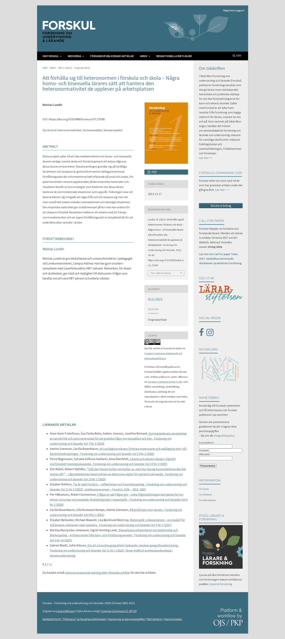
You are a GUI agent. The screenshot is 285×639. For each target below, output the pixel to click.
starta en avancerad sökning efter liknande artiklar (97, 573)
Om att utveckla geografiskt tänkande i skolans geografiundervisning (132, 545)
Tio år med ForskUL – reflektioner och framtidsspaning (109, 484)
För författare (205, 494)
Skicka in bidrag (220, 206)
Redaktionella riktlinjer (174, 56)
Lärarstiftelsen (65, 611)
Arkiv (144, 56)
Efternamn (204, 454)
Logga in (239, 10)
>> (50, 564)
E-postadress (206, 442)
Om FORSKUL (51, 56)
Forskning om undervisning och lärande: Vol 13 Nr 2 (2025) (117, 454)
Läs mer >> (205, 158)
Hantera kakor (173, 619)
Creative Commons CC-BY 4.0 (119, 611)
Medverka (75, 56)
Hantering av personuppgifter (126, 619)
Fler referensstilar (161, 273)
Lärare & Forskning (220, 584)
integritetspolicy (224, 435)
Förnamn (203, 450)
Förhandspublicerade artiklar (112, 56)
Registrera (229, 10)
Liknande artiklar (59, 424)
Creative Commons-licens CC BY (165, 381)
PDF (154, 172)
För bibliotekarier (207, 500)
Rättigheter (154, 619)
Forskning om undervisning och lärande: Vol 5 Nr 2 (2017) (135, 525)
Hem (45, 67)
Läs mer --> (222, 190)
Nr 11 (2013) (65, 67)
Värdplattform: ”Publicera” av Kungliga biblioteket (74, 619)
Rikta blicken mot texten (146, 510)
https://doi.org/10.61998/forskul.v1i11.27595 (77, 119)
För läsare (204, 489)
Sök (237, 55)
